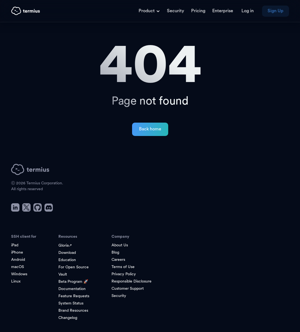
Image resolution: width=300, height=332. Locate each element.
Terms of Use (123, 267)
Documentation (72, 289)
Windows (19, 274)
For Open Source (73, 267)
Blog (115, 253)
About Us (119, 245)
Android (18, 260)
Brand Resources (73, 311)
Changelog (67, 318)
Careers (118, 260)
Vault (62, 274)
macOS (17, 267)
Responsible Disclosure (131, 281)
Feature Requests (73, 296)
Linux (16, 281)
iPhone (17, 253)
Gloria (65, 246)
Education (67, 260)
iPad (14, 245)
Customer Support (127, 289)
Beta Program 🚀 (73, 282)
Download (67, 253)
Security (118, 296)
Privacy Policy (123, 274)
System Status (70, 303)
